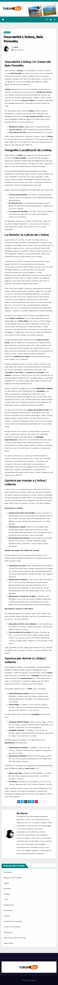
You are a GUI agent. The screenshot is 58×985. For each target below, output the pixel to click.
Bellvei (6, 883)
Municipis (7, 32)
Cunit (6, 899)
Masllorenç (8, 932)
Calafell (7, 894)
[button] (47, 19)
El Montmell (9, 905)
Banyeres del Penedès (13, 878)
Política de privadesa (29, 980)
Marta (16, 47)
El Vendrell (8, 910)
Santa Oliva (8, 943)
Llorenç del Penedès (12, 927)
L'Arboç (7, 916)
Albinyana (8, 872)
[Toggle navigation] (54, 19)
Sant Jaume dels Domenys (15, 938)
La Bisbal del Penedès (13, 921)
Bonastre (7, 889)
